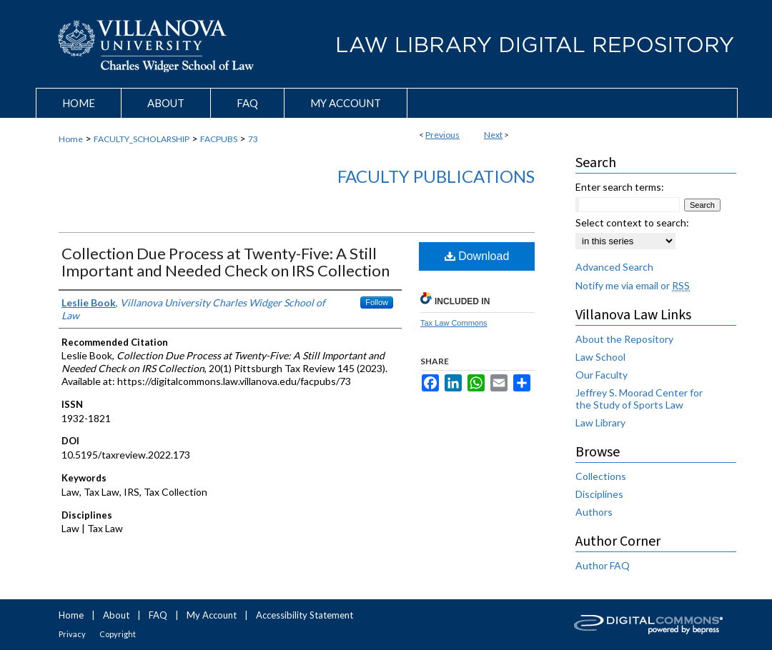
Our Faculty (601, 375)
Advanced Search (614, 267)
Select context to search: (632, 222)
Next (493, 134)
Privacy (72, 634)
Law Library (600, 422)
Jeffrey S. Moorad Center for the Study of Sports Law (639, 398)
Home (71, 139)
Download (477, 256)
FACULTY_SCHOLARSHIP (141, 139)
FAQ (158, 615)
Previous (442, 134)
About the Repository (624, 339)
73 (253, 139)
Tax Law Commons (454, 323)
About (116, 615)
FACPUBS (218, 139)
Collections (600, 476)
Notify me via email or (632, 285)
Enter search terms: (619, 187)
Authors (594, 512)
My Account (212, 615)
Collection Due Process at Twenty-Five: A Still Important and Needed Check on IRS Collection (225, 262)
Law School (600, 357)
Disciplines (599, 494)
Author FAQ (602, 565)
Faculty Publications (436, 176)
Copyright (117, 634)
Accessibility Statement (304, 615)
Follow (376, 302)
